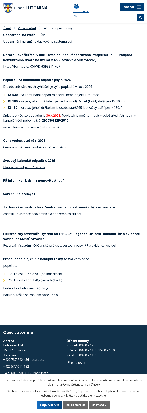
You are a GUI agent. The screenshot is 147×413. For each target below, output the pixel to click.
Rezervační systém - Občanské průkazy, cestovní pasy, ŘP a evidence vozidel (59, 245)
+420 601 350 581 (16, 373)
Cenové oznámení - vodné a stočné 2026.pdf (36, 147)
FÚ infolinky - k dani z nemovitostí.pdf (33, 180)
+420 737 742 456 (16, 359)
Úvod (7, 28)
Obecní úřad (27, 28)
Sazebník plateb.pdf (19, 194)
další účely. (93, 384)
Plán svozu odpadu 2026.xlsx (24, 167)
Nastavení (100, 405)
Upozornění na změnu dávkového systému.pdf (37, 41)
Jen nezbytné (75, 405)
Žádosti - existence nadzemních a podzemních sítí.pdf (42, 214)
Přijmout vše (49, 405)
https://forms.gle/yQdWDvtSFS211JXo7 (31, 66)
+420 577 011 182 (16, 366)
